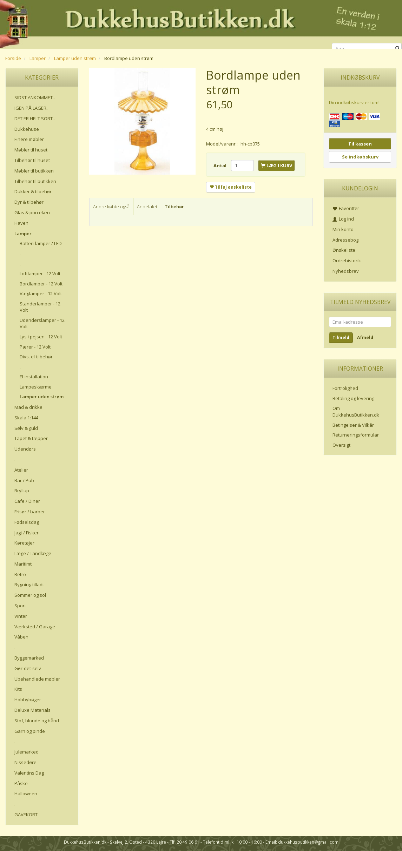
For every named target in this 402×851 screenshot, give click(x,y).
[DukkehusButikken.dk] (201, 23)
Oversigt (341, 445)
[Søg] (397, 48)
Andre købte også (111, 206)
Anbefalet (147, 206)
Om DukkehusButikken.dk (355, 411)
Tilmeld (340, 337)
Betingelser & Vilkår (353, 425)
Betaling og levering (353, 398)
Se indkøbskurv (360, 157)
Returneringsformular (355, 435)
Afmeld (365, 337)
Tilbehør (174, 206)
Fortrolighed (345, 388)
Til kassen (360, 144)
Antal (220, 165)
